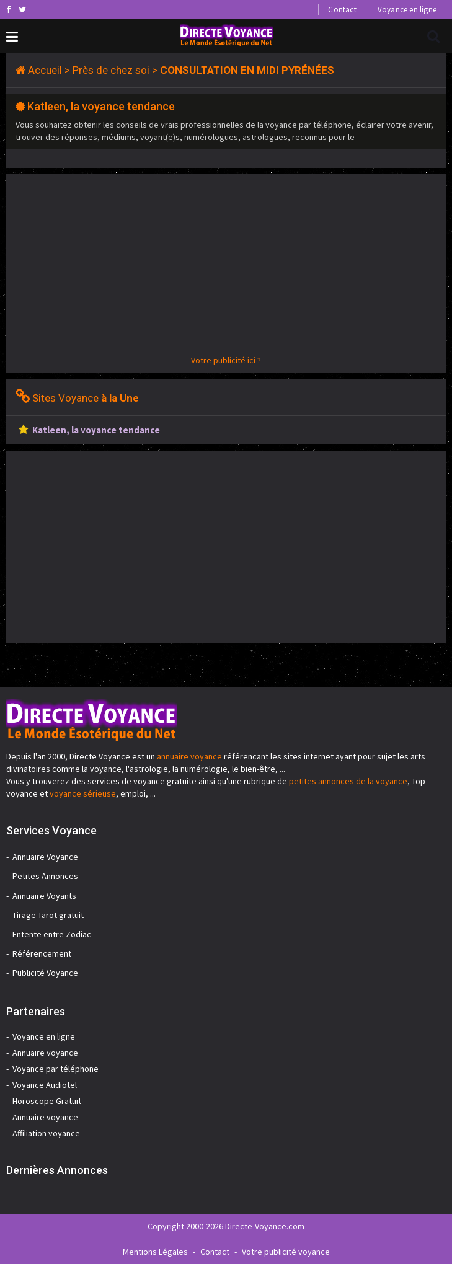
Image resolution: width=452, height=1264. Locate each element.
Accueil (45, 70)
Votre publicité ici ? (226, 360)
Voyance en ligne (407, 9)
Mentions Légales (155, 1251)
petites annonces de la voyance (348, 781)
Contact (342, 9)
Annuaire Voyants (44, 895)
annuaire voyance (189, 756)
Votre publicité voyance (286, 1251)
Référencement (41, 953)
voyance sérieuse (83, 793)
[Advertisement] (226, 267)
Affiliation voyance (46, 1133)
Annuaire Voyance (45, 856)
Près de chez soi (111, 70)
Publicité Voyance (45, 972)
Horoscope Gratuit (46, 1101)
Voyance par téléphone (55, 1068)
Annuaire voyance (45, 1052)
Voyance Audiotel (44, 1084)
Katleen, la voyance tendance (101, 106)
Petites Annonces (45, 876)
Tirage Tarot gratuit (48, 915)
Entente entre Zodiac (51, 934)
